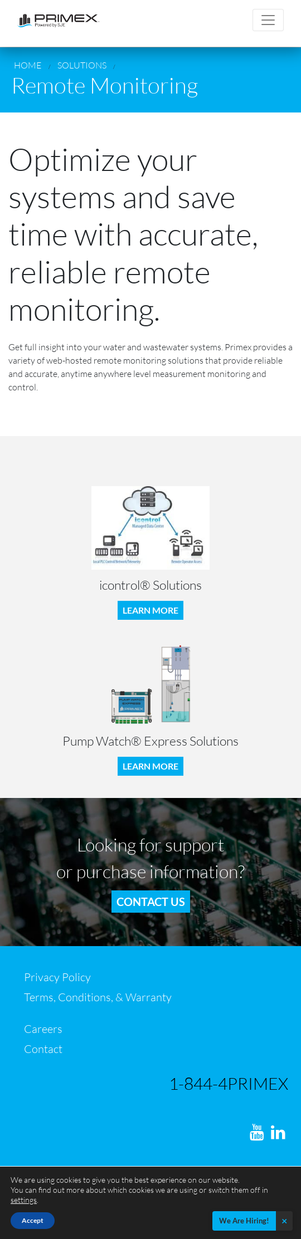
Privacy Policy (57, 977)
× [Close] (284, 1220)
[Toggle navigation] (268, 20)
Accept (32, 1220)
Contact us (150, 901)
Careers (43, 1029)
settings (24, 1199)
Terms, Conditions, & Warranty (98, 997)
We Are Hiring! (244, 1220)
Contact (43, 1049)
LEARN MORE (150, 610)
